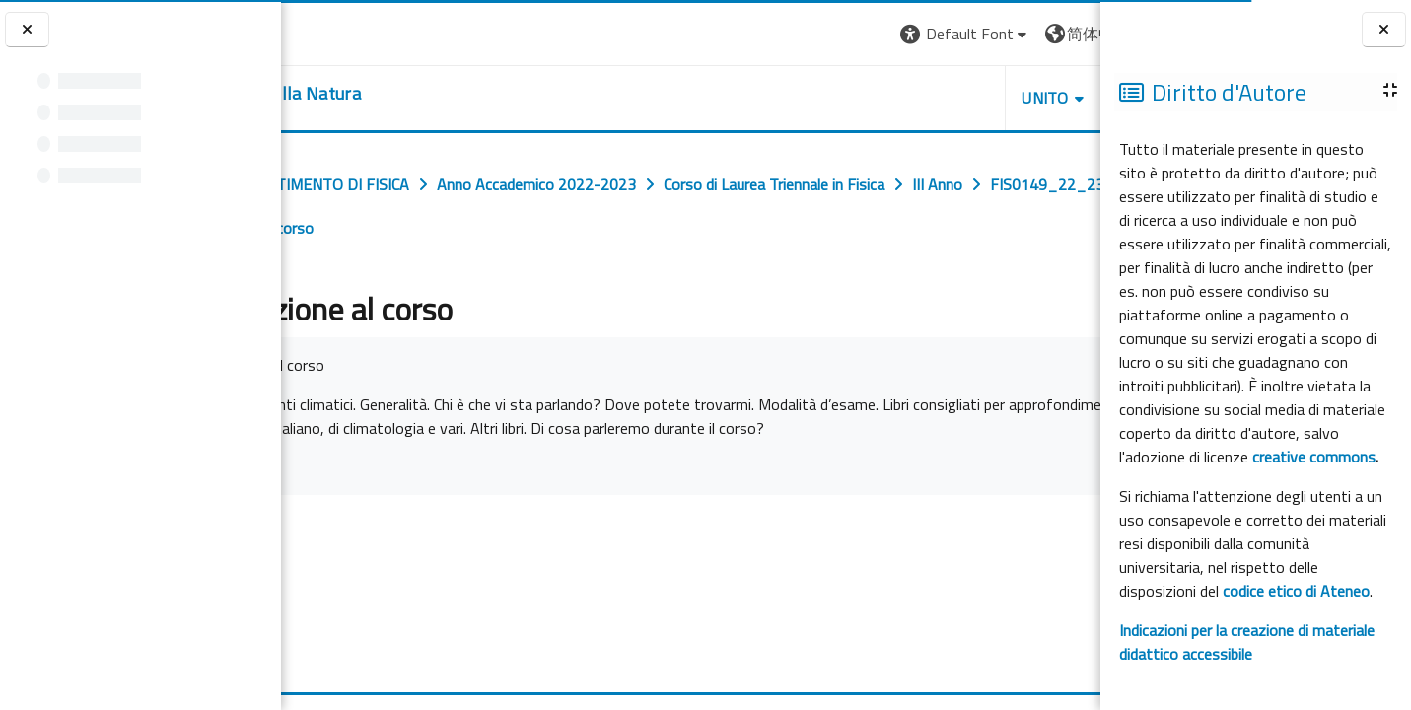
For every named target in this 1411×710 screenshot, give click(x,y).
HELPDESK (981, 97)
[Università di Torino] (342, 31)
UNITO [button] (869, 97)
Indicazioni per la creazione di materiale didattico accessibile (1247, 642)
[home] (402, 94)
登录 (1069, 33)
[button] (789, 34)
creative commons (1314, 456)
